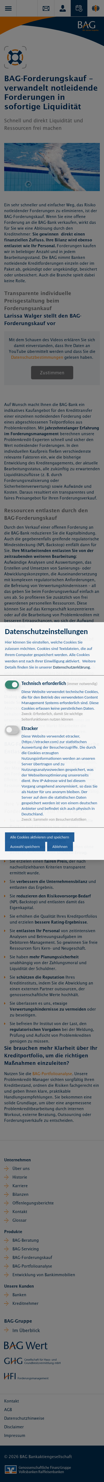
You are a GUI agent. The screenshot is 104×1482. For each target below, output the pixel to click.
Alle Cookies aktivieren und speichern (39, 837)
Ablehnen (60, 846)
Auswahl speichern (25, 846)
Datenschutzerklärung (71, 667)
